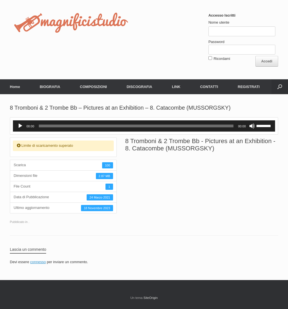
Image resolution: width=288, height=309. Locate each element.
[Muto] (252, 126)
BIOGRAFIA (50, 87)
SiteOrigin (150, 297)
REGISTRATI (249, 87)
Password (216, 42)
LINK (176, 87)
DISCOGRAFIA (139, 87)
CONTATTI (209, 87)
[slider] (136, 126)
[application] (144, 126)
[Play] (20, 126)
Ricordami (222, 59)
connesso (38, 262)
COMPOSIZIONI (93, 87)
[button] (279, 86)
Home (15, 87)
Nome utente (218, 22)
